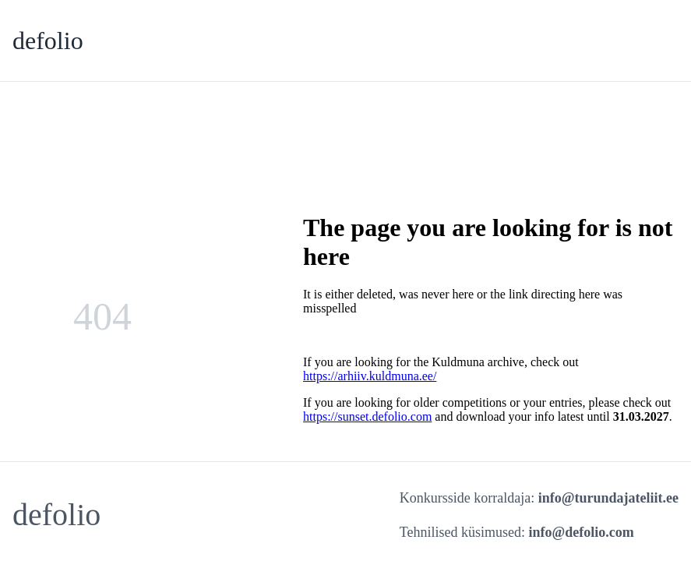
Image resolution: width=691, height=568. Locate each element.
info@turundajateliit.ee (608, 498)
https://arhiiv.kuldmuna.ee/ (369, 376)
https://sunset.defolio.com (367, 416)
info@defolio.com (581, 532)
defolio (47, 40)
